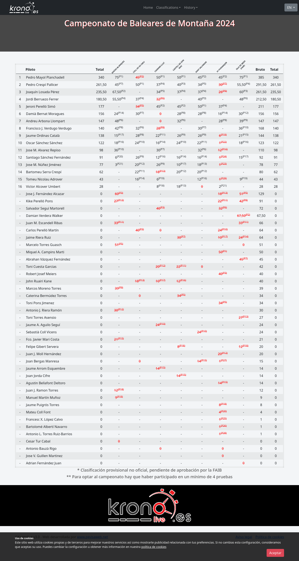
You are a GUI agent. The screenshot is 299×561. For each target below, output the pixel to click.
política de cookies (154, 547)
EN (289, 7)
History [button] (189, 7)
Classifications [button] (167, 7)
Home (148, 7)
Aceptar (275, 553)
